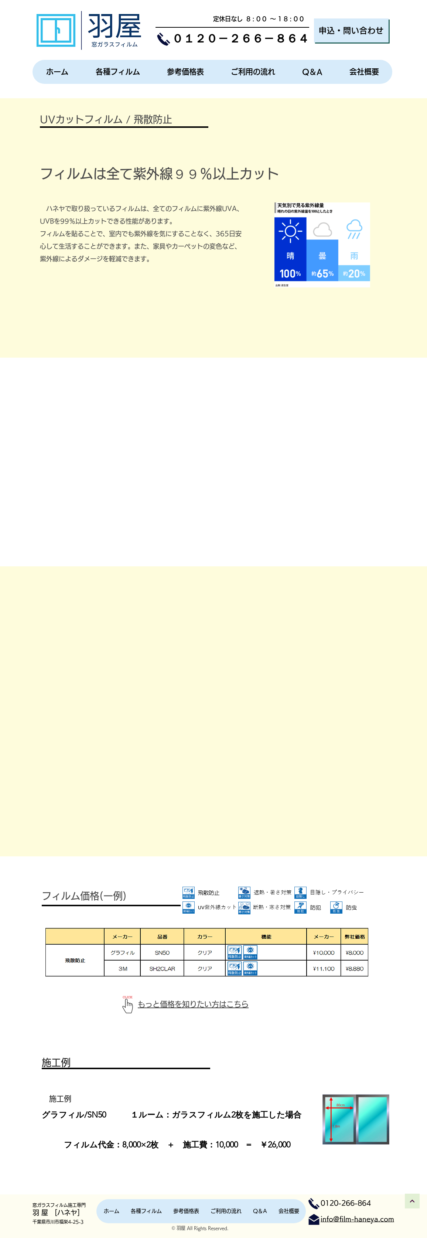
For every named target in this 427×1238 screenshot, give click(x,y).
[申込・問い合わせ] (351, 30)
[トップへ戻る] (412, 1201)
